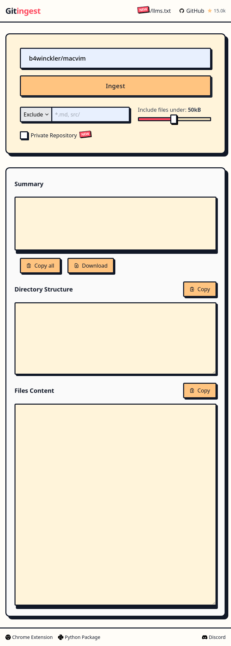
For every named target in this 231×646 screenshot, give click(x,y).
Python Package (79, 637)
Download (91, 265)
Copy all (40, 265)
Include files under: (169, 109)
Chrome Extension (29, 637)
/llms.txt (154, 10)
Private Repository (48, 135)
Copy (200, 289)
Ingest (115, 86)
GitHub (191, 10)
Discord (214, 637)
